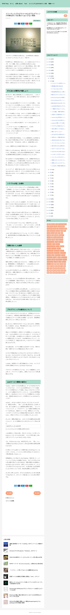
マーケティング (50, 261)
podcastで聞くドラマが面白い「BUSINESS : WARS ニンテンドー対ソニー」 (59, 123)
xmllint (53, 239)
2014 (49, 213)
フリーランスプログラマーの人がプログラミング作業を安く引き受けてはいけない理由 (59, 157)
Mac (48, 230)
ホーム (12, 3)
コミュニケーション (51, 246)
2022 (49, 70)
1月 (51, 195)
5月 (51, 183)
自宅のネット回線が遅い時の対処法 (59, 137)
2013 (49, 216)
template (49, 239)
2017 (49, 204)
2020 (49, 76)
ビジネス (53, 259)
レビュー (49, 263)
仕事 (52, 263)
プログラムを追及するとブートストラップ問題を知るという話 (59, 126)
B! (22, 23)
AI (49, 224)
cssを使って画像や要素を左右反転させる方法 (59, 165)
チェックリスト (50, 252)
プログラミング (59, 259)
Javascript (61, 228)
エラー (56, 241)
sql (62, 237)
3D (47, 224)
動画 (48, 266)
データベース (57, 255)
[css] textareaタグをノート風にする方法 (58, 100)
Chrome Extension (62, 224)
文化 (48, 268)
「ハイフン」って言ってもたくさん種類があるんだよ (24, 570)
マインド (65, 259)
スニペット (54, 248)
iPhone (55, 237)
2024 (49, 64)
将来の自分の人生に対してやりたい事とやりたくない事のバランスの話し (58, 103)
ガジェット (49, 244)
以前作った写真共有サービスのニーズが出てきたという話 (59, 114)
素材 (53, 270)
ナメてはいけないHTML (57, 88)
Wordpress (61, 235)
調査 (48, 272)
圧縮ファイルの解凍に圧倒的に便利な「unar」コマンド (24, 576)
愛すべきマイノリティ (57, 131)
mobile (59, 237)
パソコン (49, 259)
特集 (48, 270)
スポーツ (58, 248)
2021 (49, 73)
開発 (53, 272)
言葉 (65, 270)
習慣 (59, 270)
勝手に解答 (52, 266)
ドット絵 (55, 257)
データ (53, 255)
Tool (59, 233)
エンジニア (61, 241)
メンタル (55, 261)
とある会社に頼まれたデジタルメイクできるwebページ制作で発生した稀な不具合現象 (58, 106)
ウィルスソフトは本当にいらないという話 (58, 83)
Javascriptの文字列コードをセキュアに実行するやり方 (59, 117)
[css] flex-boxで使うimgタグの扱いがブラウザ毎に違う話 (59, 151)
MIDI (66, 228)
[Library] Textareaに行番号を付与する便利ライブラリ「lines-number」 (58, 97)
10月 (51, 169)
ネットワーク (64, 257)
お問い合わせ (18, 3)
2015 (49, 210)
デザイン (49, 255)
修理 (55, 263)
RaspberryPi (52, 230)
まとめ (57, 239)
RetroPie (58, 230)
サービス (62, 246)
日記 (51, 268)
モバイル (64, 261)
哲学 (56, 266)
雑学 (56, 272)
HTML (54, 228)
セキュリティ (56, 250)
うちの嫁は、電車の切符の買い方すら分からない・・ (59, 111)
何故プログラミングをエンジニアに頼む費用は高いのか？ (58, 94)
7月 (51, 178)
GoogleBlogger (61, 226)
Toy (62, 233)
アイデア (61, 239)
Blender (53, 224)
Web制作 (56, 235)
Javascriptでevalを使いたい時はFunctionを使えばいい (59, 120)
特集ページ (51, 3)
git (51, 237)
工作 (62, 266)
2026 (49, 59)
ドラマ (59, 257)
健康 (58, 263)
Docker (51, 226)
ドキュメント (49, 257)
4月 (51, 186)
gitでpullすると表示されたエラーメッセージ (59, 134)
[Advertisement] (57, 43)
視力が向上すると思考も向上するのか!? (59, 145)
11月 (51, 81)
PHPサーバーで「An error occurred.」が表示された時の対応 (26, 563)
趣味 (51, 272)
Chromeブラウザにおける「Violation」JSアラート (23, 551)
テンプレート (62, 252)
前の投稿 (37, 493)
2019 (49, 199)
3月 (51, 189)
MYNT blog (5, 3)
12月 (51, 78)
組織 (56, 270)
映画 (53, 268)
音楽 (64, 272)
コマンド (57, 244)
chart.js (48, 237)
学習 (59, 266)
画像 (51, 270)
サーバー (57, 246)
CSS (56, 224)
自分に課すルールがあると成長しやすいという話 (59, 128)
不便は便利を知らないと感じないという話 (58, 91)
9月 (51, 172)
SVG (65, 230)
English (55, 226)
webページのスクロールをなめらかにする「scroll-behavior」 (59, 148)
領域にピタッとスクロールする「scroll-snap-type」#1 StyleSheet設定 (59, 163)
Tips (56, 233)
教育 (64, 266)
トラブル (63, 255)
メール (60, 261)
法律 (61, 268)
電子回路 (60, 272)
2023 (49, 67)
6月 (51, 181)
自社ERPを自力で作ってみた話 (59, 140)
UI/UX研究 (49, 235)
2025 (49, 61)
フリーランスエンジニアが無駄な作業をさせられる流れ (59, 143)
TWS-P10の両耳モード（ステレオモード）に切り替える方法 (26, 557)
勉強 (64, 263)
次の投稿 (9, 493)
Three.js (52, 233)
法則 (58, 268)
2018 (49, 201)
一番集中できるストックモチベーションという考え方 (59, 108)
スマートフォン (50, 250)
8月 (51, 175)
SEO (62, 230)
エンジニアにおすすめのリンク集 (38, 3)
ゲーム (53, 244)
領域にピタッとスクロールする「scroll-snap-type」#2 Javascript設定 (59, 160)
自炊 (62, 270)
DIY (48, 226)
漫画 (64, 268)
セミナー (62, 250)
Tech (25, 3)
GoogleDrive (49, 228)
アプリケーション (50, 241)
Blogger (39, 612)
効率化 (61, 263)
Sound (48, 233)
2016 (49, 207)
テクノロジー (37, 20)
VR (52, 235)
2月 (51, 192)
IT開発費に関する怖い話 (57, 86)
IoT (57, 228)
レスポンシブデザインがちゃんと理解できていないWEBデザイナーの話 (59, 154)
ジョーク (49, 248)
